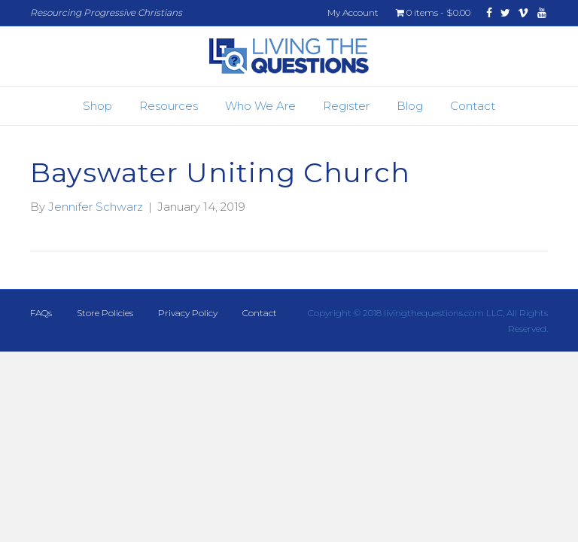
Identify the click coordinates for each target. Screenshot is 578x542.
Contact (472, 106)
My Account (353, 12)
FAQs (41, 312)
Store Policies (105, 312)
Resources (168, 106)
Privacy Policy (188, 312)
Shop (97, 106)
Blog (410, 106)
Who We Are (260, 106)
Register (346, 106)
